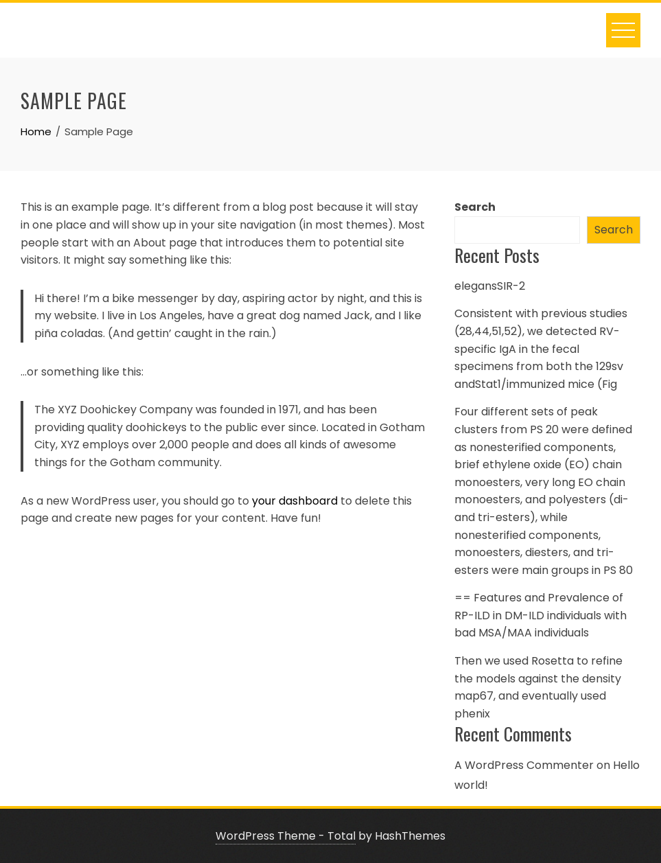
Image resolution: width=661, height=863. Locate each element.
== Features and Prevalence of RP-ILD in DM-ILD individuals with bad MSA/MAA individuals (540, 615)
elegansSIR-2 (489, 286)
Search (475, 207)
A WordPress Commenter (524, 765)
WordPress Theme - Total (286, 836)
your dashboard (295, 501)
